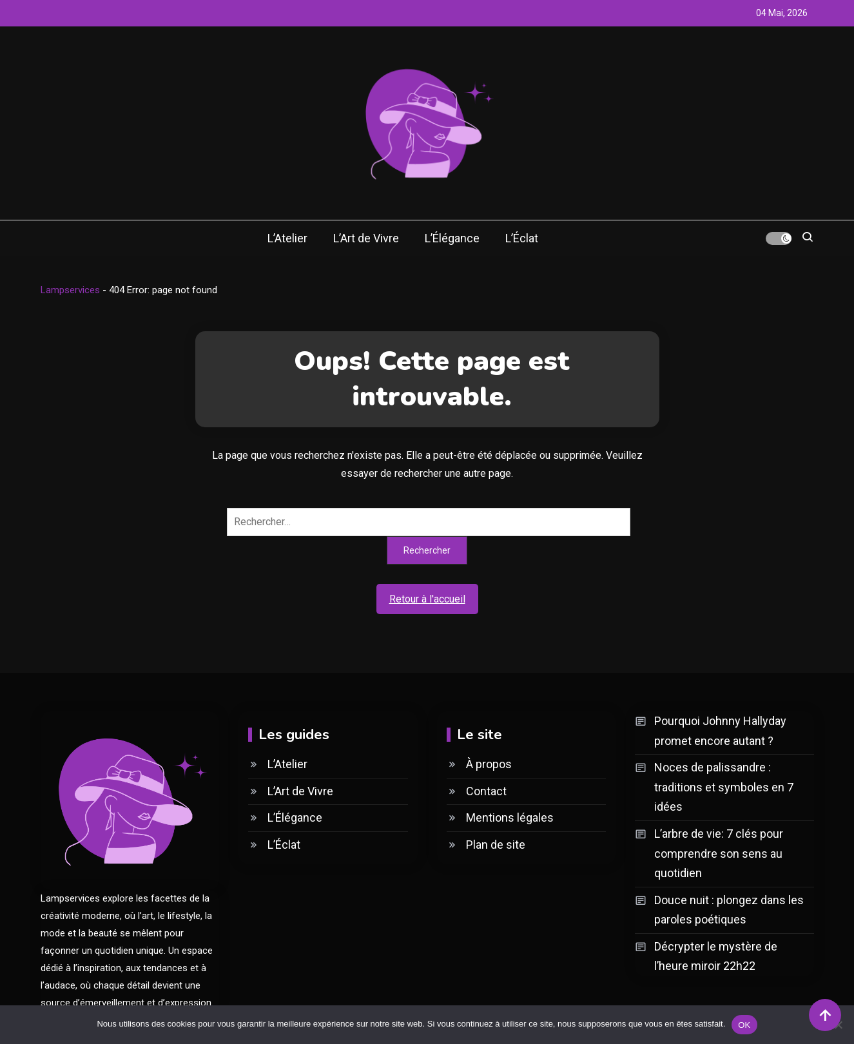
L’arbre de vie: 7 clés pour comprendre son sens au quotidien (718, 853)
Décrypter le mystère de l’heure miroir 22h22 (715, 956)
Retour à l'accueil (427, 599)
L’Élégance (452, 238)
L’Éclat (521, 238)
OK (744, 1024)
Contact (486, 791)
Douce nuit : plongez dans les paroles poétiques (729, 910)
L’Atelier (287, 238)
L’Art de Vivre (366, 238)
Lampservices (70, 290)
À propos (489, 764)
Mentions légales (510, 817)
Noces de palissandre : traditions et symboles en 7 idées (723, 786)
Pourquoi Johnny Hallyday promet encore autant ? (720, 731)
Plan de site (495, 844)
